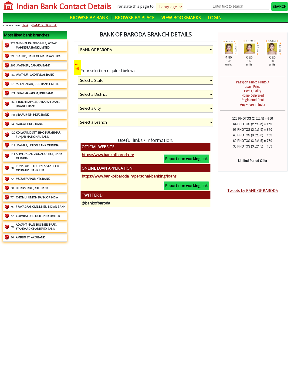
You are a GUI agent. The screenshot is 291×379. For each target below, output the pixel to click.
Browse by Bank (89, 17)
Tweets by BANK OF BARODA (252, 190)
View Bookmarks (181, 17)
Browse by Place (135, 17)
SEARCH (280, 6)
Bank (25, 25)
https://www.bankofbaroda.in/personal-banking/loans (129, 176)
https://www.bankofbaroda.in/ (108, 154)
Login (214, 17)
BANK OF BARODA (44, 25)
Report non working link (186, 158)
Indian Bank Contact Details (63, 6)
